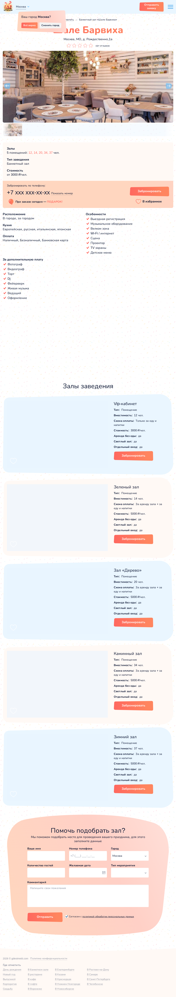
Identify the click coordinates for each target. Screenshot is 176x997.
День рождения (12, 969)
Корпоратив (10, 984)
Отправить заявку (151, 6)
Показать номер (62, 193)
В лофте (32, 984)
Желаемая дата (80, 865)
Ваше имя (34, 848)
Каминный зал (128, 653)
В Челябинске (95, 984)
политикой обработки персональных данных (108, 916)
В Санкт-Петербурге (98, 979)
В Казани (60, 974)
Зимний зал (125, 736)
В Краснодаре (63, 979)
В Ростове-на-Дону (98, 969)
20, (41, 152)
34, (46, 152)
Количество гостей (40, 865)
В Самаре (92, 974)
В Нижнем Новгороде (67, 984)
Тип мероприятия (123, 865)
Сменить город (50, 25)
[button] (7, 86)
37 (51, 152)
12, (31, 152)
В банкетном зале (38, 969)
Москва (21, 6)
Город (115, 848)
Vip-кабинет (125, 403)
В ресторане (35, 974)
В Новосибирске (64, 988)
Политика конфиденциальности (48, 958)
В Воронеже (35, 988)
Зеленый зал (126, 487)
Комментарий (36, 882)
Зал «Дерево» (127, 570)
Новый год (9, 974)
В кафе (32, 979)
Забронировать (133, 455)
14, (36, 152)
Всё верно (29, 25)
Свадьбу (8, 988)
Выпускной (9, 979)
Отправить (45, 917)
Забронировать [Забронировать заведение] (149, 191)
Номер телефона (80, 848)
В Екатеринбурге (64, 969)
